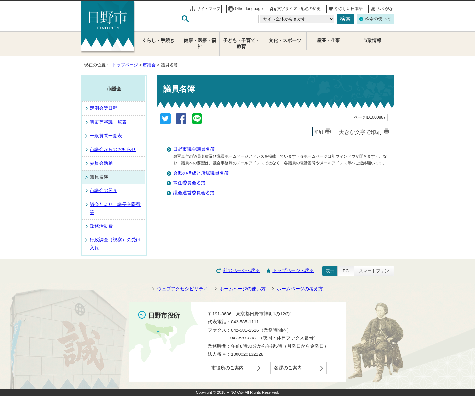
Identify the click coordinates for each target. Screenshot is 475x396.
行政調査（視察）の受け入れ (115, 243)
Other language (249, 9)
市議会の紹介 (103, 190)
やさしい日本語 (349, 9)
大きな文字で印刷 (360, 132)
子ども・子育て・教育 (241, 43)
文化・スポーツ (285, 40)
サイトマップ (208, 9)
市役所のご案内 (227, 367)
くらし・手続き (158, 40)
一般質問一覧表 (106, 135)
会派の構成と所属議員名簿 (201, 173)
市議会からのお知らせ (113, 149)
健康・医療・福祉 (200, 43)
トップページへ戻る (293, 270)
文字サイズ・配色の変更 (299, 9)
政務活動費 (101, 226)
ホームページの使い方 (242, 288)
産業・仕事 (328, 40)
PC (346, 270)
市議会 (149, 64)
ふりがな (385, 9)
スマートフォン (374, 270)
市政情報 (372, 40)
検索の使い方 (378, 18)
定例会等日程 (103, 108)
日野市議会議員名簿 (194, 149)
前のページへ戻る (241, 270)
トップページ (125, 64)
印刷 (318, 131)
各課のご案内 (288, 367)
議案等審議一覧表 (108, 122)
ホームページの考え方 (300, 288)
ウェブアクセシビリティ (182, 288)
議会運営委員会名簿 (194, 192)
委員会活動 (101, 163)
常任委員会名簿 (189, 182)
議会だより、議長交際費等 (115, 208)
